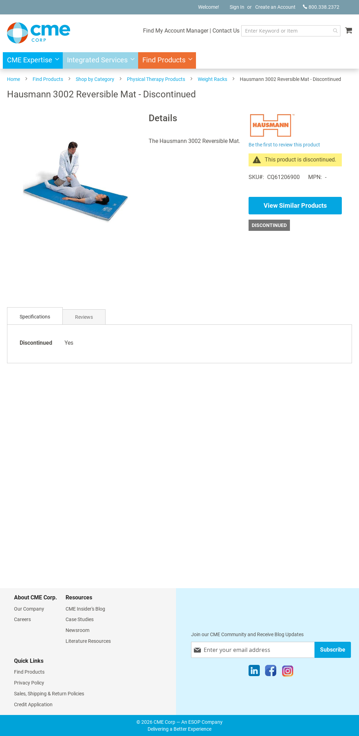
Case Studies (80, 619)
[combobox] (290, 30)
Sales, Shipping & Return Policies (49, 693)
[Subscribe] (332, 650)
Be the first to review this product (284, 144)
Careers (22, 619)
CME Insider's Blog (85, 609)
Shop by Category (95, 79)
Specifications (35, 316)
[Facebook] (270, 672)
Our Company (29, 609)
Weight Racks (212, 79)
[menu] (179, 60)
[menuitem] (31, 60)
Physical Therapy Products (156, 79)
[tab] (35, 316)
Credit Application (33, 704)
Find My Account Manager (175, 30)
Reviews (84, 317)
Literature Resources (88, 641)
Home (13, 79)
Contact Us (225, 30)
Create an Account (275, 7)
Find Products (48, 79)
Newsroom (77, 630)
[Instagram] (288, 672)
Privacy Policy (29, 683)
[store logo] (38, 32)
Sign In (237, 7)
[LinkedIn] (254, 672)
